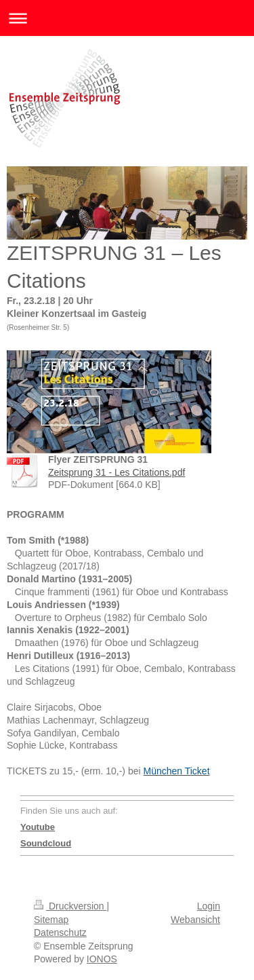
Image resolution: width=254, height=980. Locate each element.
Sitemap (51, 919)
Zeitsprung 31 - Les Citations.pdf (116, 472)
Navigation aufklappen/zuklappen (127, 18)
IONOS (102, 959)
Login (208, 906)
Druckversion (70, 906)
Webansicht (195, 919)
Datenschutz (60, 932)
